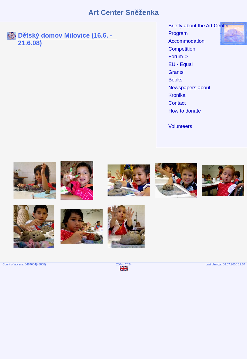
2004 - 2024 (124, 264)
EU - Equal (180, 64)
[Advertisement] (125, 313)
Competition (181, 49)
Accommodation (186, 41)
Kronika (176, 95)
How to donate (184, 111)
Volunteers (180, 126)
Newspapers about (189, 87)
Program (178, 33)
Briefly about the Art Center (198, 25)
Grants (175, 72)
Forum (175, 56)
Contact (177, 103)
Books (175, 80)
